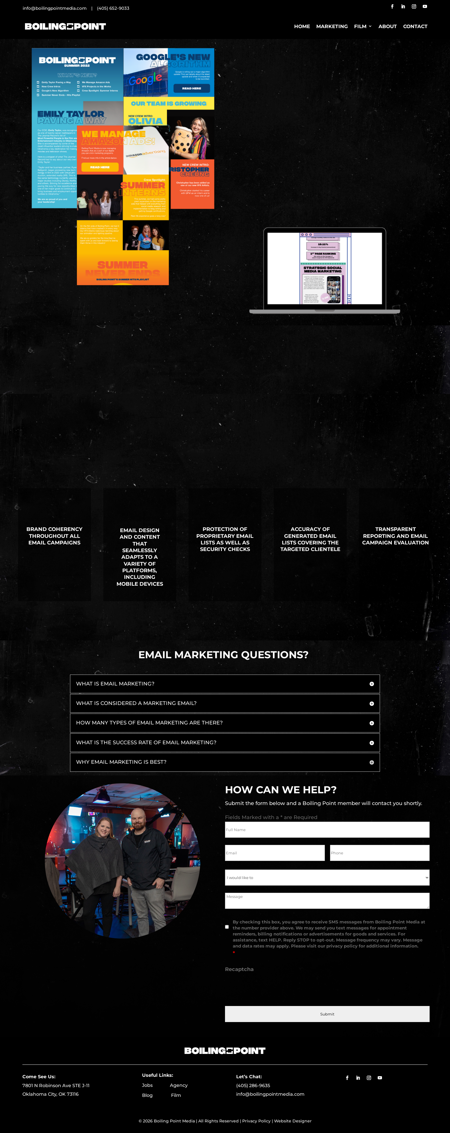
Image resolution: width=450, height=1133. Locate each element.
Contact (415, 26)
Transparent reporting (389, 532)
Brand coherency (54, 529)
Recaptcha (239, 969)
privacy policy (342, 946)
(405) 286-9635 (253, 1085)
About (388, 26)
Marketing (332, 26)
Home (302, 26)
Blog (156, 1095)
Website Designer (293, 1121)
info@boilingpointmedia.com (270, 1094)
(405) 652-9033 (113, 8)
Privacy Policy (256, 1121)
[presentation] (268, 987)
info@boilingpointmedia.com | (60, 8)
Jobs (156, 1085)
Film (360, 26)
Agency (179, 1085)
